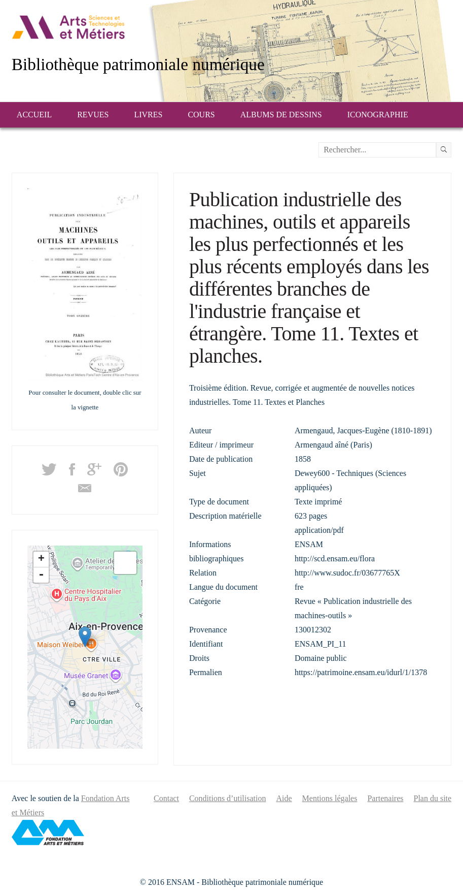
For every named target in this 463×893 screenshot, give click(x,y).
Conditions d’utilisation (227, 798)
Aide (284, 798)
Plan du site (433, 798)
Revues (93, 114)
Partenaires (385, 798)
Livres (148, 114)
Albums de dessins (281, 114)
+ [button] (41, 559)
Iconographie (377, 114)
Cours (201, 114)
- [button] (41, 575)
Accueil (34, 114)
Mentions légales (330, 798)
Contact (166, 798)
